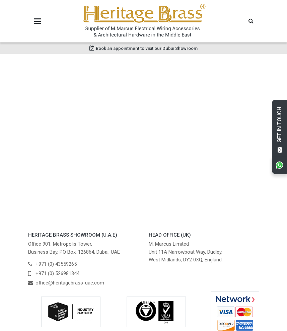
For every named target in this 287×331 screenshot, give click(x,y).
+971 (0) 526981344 (57, 273)
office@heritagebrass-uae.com (69, 283)
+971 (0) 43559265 (56, 264)
